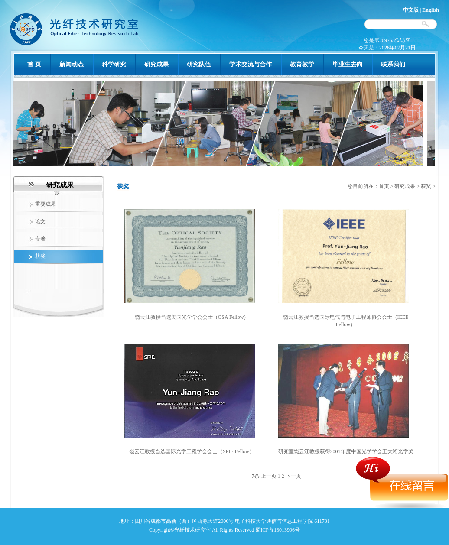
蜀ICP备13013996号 (277, 530)
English (430, 10)
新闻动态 (71, 64)
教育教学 (302, 64)
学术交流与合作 (250, 64)
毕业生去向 (347, 64)
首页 (384, 186)
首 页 (34, 64)
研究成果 (156, 64)
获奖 (426, 186)
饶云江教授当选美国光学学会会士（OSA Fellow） (192, 317)
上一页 (269, 476)
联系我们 (393, 64)
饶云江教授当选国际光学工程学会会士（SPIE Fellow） (191, 451)
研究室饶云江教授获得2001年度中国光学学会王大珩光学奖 (345, 451)
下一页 (293, 476)
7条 (256, 476)
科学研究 (114, 64)
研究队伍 (199, 64)
